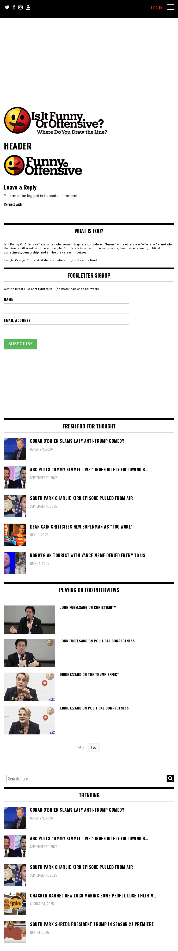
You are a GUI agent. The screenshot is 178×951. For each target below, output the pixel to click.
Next (93, 747)
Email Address (17, 320)
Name (8, 299)
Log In (156, 7)
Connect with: (13, 204)
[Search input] (86, 778)
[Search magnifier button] (170, 778)
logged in (35, 196)
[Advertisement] (92, 56)
